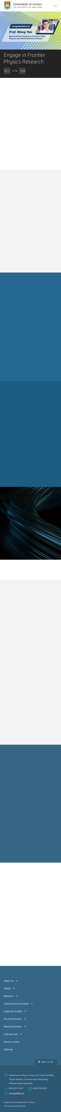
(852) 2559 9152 (40, 1088)
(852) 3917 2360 (16, 1088)
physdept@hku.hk (16, 1093)
